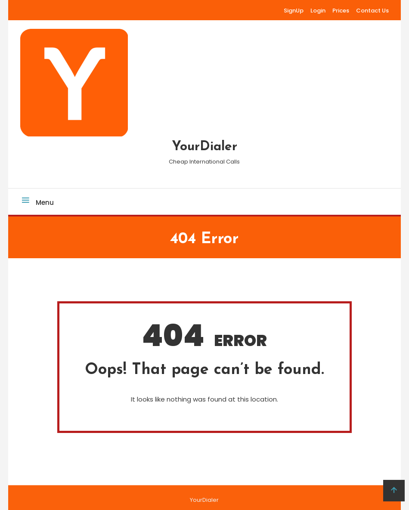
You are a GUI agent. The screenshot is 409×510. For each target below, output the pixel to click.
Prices (340, 10)
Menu (37, 202)
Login (317, 10)
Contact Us (372, 10)
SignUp (294, 10)
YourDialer (204, 147)
